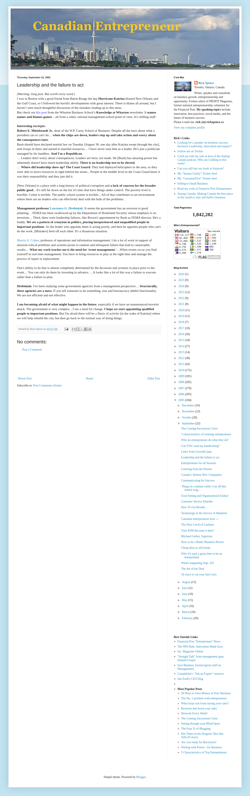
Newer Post (25, 378)
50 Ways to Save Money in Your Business (206, 693)
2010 (181, 370)
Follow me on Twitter (190, 151)
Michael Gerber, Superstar (196, 536)
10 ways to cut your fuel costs (199, 574)
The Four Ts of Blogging (196, 728)
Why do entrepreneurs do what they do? (205, 440)
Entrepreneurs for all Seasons (198, 463)
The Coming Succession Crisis (199, 428)
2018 (181, 322)
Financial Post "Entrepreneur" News (199, 641)
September (188, 423)
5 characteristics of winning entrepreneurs (206, 434)
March (186, 612)
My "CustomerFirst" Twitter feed (197, 178)
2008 (181, 382)
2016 (181, 334)
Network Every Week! (194, 713)
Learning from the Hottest (196, 469)
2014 (181, 346)
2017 (181, 328)
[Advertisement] (89, 364)
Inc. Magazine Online (190, 651)
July (185, 588)
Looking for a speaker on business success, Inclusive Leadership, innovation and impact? (205, 144)
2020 (181, 310)
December (188, 405)
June (185, 594)
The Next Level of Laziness (197, 524)
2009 (181, 376)
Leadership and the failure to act (200, 457)
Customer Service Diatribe (197, 501)
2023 (181, 292)
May (185, 600)
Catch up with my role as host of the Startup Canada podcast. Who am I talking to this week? (204, 160)
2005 (181, 400)
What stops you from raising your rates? (205, 703)
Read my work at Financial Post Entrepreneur (205, 188)
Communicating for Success (198, 480)
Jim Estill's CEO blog (190, 678)
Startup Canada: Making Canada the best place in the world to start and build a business (205, 195)
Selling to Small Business (193, 183)
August (186, 582)
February (187, 618)
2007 (181, 388)
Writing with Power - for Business (201, 747)
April (185, 606)
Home (89, 378)
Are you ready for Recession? (198, 742)
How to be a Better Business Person (202, 542)
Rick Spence (206, 83)
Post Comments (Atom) (47, 385)
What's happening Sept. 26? (197, 563)
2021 (181, 304)
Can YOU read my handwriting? (200, 446)
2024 (181, 286)
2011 (181, 364)
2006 (181, 394)
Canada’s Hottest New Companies (201, 474)
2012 (181, 358)
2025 (181, 280)
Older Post (153, 378)
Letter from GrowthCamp (196, 451)
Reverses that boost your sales (199, 708)
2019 (181, 316)
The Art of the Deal (192, 568)
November (188, 411)
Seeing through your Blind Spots (200, 723)
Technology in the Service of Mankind (204, 513)
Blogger (141, 777)
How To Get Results (193, 507)
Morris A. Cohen (28, 240)
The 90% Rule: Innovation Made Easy (200, 646)
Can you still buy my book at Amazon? (201, 168)
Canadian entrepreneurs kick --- (200, 518)
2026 (181, 274)
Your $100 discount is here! (197, 530)
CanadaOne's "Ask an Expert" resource (201, 673)
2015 (181, 340)
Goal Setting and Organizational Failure (205, 495)
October (187, 417)
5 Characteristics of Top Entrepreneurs (204, 752)
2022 (181, 298)
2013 (181, 352)
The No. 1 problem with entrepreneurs (204, 698)
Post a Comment (32, 349)
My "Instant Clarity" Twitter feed (197, 173)
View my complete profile (189, 127)
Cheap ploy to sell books (195, 547)
